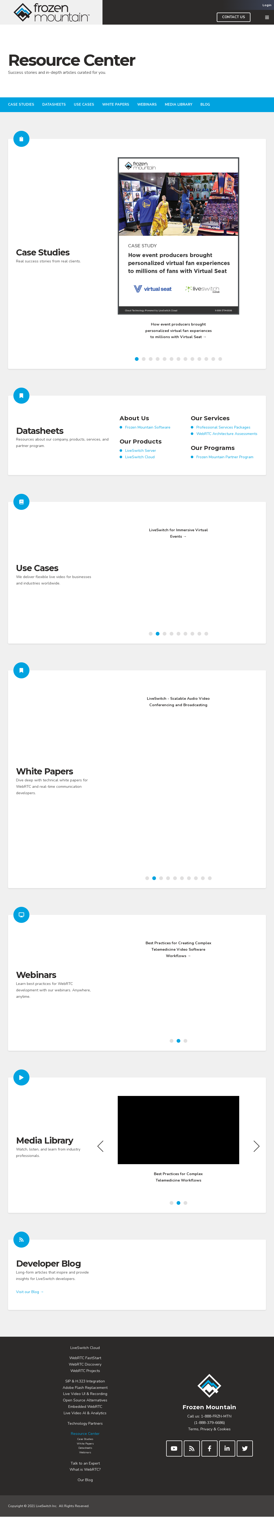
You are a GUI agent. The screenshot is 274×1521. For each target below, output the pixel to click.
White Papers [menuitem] (115, 104)
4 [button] (157, 359)
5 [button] (164, 359)
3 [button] (151, 359)
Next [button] (256, 255)
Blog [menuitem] (205, 104)
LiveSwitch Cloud (140, 464)
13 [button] (220, 359)
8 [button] (185, 359)
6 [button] (171, 359)
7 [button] (178, 359)
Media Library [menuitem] (178, 104)
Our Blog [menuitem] (85, 1484)
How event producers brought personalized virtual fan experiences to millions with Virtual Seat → (178, 331)
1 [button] (137, 359)
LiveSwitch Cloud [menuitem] (85, 1351)
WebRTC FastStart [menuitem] (85, 1362)
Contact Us (233, 17)
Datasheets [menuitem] (54, 104)
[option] (178, 252)
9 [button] (192, 359)
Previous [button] (100, 255)
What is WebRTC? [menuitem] (85, 1473)
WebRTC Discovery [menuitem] (85, 1368)
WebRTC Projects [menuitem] (85, 1374)
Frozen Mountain (209, 1411)
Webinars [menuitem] (147, 104)
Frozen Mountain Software (147, 434)
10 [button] (199, 359)
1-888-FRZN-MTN (216, 1420)
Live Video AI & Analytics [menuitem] (85, 1417)
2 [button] (144, 359)
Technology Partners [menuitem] (85, 1427)
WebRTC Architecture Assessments (226, 440)
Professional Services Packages (223, 434)
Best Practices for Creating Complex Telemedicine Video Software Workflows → (178, 1029)
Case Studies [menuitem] (21, 104)
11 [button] (206, 359)
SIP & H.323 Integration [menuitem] (85, 1385)
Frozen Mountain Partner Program (224, 464)
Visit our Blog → (30, 1302)
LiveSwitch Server (140, 457)
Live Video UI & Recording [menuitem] (85, 1398)
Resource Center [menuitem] (85, 1437)
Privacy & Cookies (215, 1433)
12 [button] (213, 359)
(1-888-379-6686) (209, 1426)
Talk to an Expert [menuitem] (85, 1467)
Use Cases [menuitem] (84, 104)
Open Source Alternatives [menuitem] (85, 1404)
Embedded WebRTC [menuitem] (85, 1410)
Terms (193, 1433)
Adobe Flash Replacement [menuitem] (85, 1391)
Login (266, 5)
